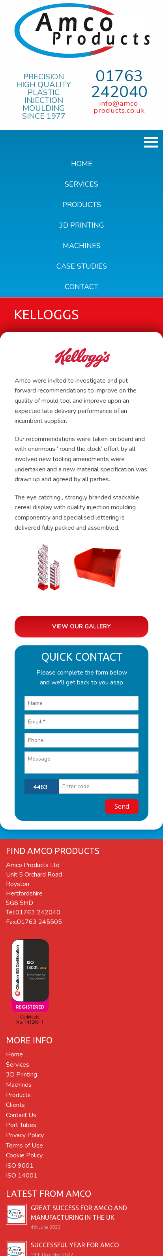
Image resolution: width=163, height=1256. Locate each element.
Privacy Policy (25, 1132)
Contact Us (21, 1112)
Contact (81, 287)
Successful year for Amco (75, 1242)
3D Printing (81, 225)
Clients (15, 1102)
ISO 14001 (21, 1173)
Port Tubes (21, 1122)
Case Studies (81, 266)
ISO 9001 (20, 1163)
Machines (82, 245)
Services (81, 184)
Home (81, 163)
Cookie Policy (24, 1152)
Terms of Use (24, 1142)
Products (81, 204)
